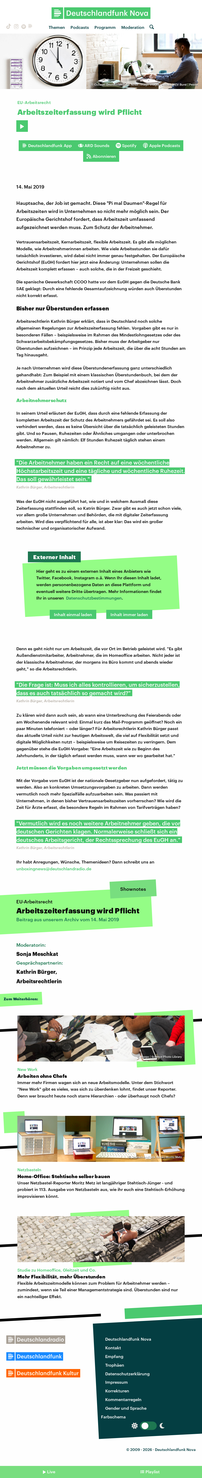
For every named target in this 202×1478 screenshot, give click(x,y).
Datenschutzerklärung (127, 1373)
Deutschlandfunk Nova (128, 1338)
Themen (57, 27)
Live (51, 1471)
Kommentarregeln (123, 1399)
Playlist (152, 1471)
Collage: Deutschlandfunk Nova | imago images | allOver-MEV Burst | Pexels (146, 84)
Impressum (116, 1382)
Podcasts (79, 27)
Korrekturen (117, 1390)
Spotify (126, 145)
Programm (105, 27)
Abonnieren (101, 156)
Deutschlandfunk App (47, 145)
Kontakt (113, 1347)
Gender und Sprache (126, 1408)
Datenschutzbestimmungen (94, 597)
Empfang (114, 1356)
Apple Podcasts (161, 145)
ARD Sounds (93, 145)
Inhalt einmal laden (73, 614)
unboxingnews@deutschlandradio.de (53, 868)
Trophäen (114, 1364)
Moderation (132, 27)
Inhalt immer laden (129, 614)
